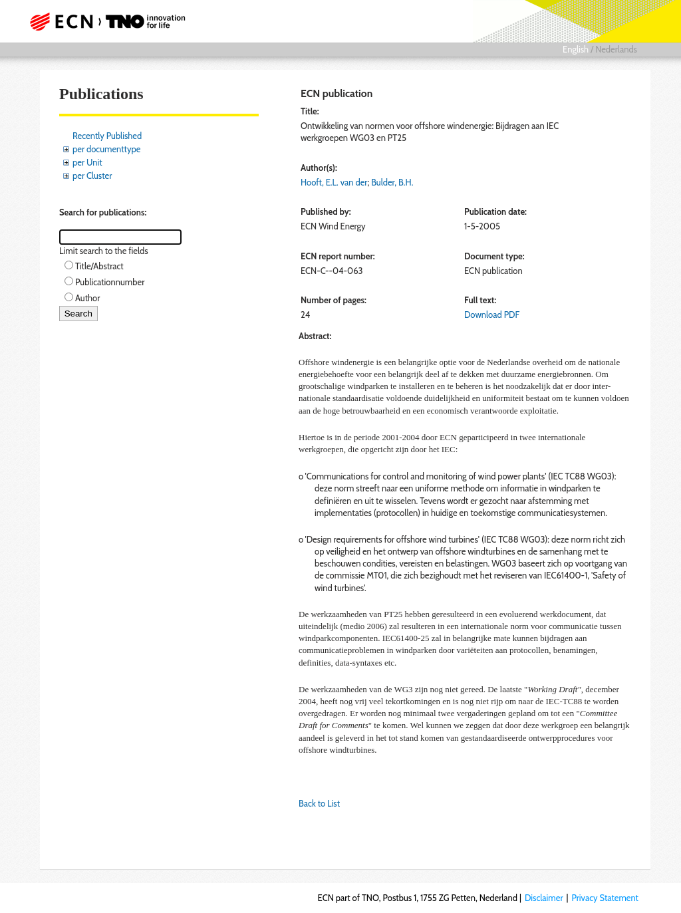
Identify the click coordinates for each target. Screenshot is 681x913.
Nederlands (616, 49)
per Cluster (92, 175)
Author (87, 298)
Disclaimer (544, 897)
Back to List (319, 803)
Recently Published (107, 135)
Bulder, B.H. (392, 182)
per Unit (87, 162)
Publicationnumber (109, 282)
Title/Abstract (99, 266)
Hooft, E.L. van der (334, 182)
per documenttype (106, 149)
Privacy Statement (604, 897)
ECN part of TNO (111, 21)
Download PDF (491, 314)
